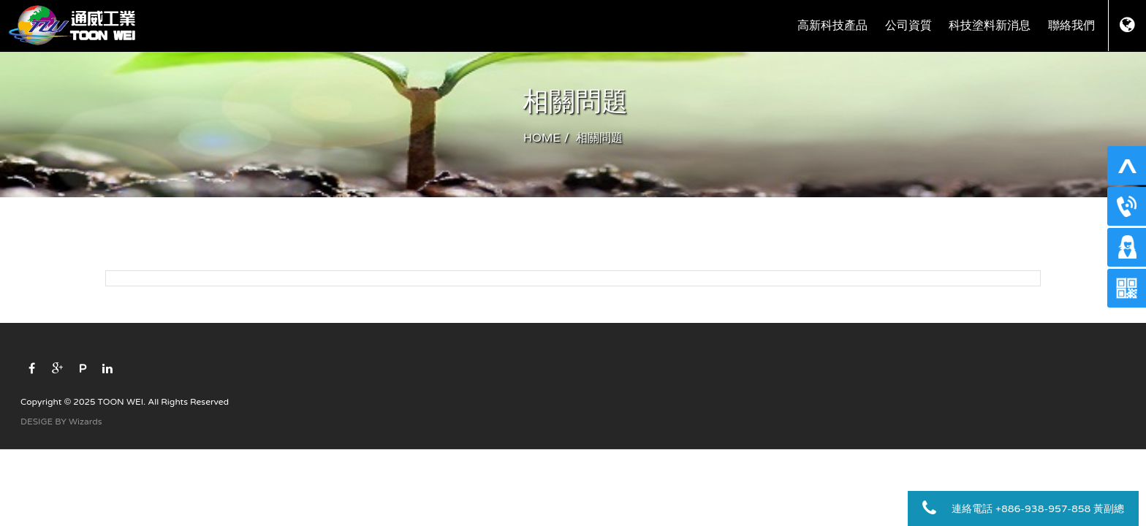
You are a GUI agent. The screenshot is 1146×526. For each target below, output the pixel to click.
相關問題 (599, 138)
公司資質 (908, 25)
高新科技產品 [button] (832, 25)
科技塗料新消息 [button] (990, 25)
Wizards (85, 421)
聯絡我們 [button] (1071, 25)
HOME (542, 138)
